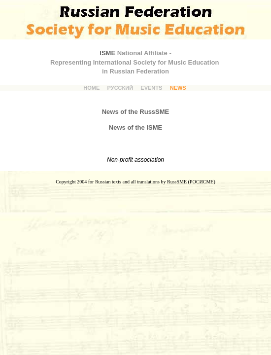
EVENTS (151, 88)
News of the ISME (135, 127)
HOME (91, 88)
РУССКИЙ (120, 88)
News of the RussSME (135, 111)
